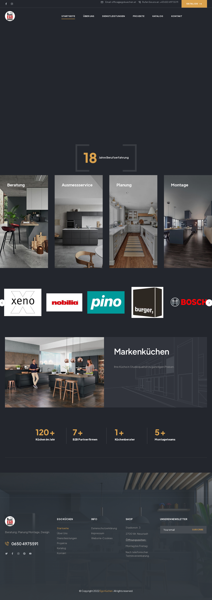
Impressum (97, 533)
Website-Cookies (102, 538)
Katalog (61, 548)
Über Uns (62, 533)
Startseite (63, 528)
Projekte (62, 543)
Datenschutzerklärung (104, 528)
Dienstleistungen (67, 538)
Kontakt (61, 553)
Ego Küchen (106, 590)
